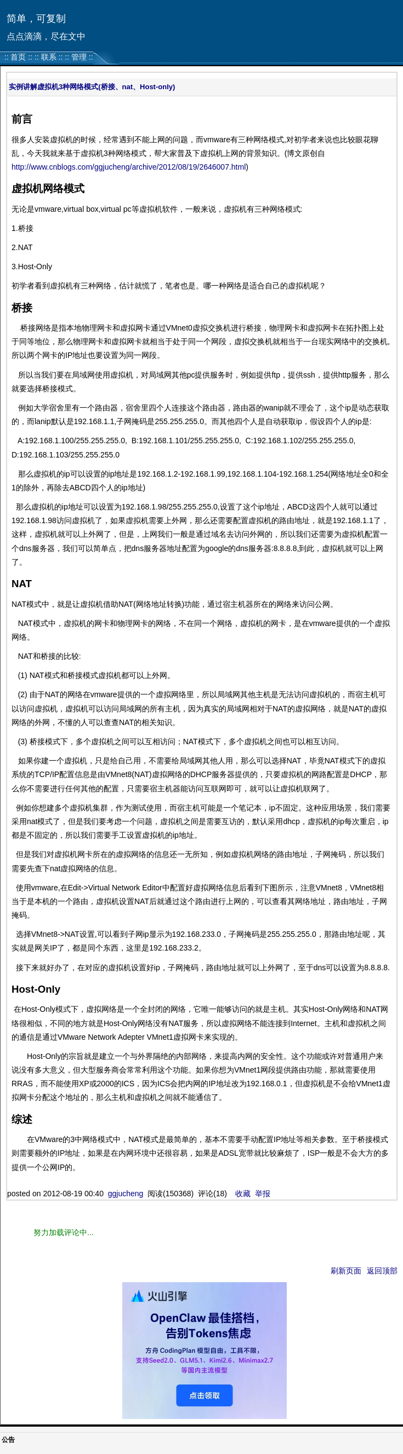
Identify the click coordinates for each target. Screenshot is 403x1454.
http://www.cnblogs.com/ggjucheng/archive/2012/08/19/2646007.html (129, 167)
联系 (48, 57)
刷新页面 (346, 1270)
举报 (262, 1193)
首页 (18, 57)
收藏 (243, 1193)
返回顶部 (382, 1270)
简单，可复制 (36, 18)
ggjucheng (126, 1193)
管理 (79, 57)
